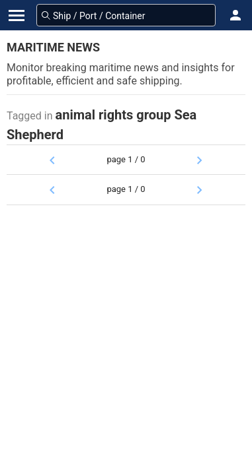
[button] (235, 15)
